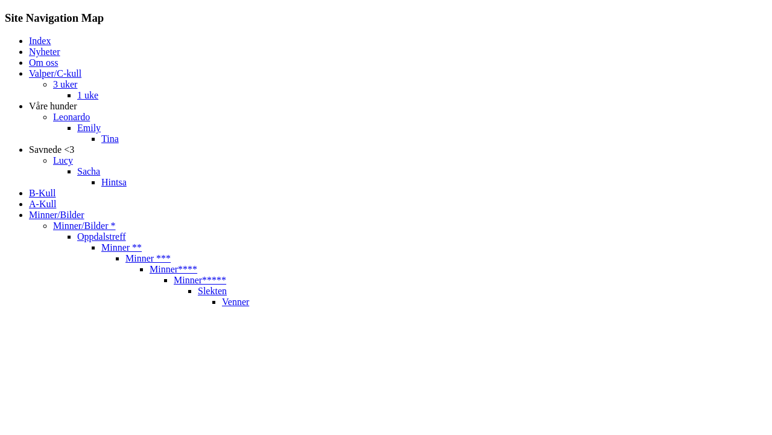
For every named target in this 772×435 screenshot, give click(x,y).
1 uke (87, 95)
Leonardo (71, 117)
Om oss (43, 62)
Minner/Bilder (56, 215)
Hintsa (114, 182)
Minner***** (200, 280)
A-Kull (42, 204)
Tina (110, 139)
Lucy (63, 160)
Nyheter (44, 52)
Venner (235, 302)
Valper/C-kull (55, 73)
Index (40, 41)
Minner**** (173, 269)
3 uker (65, 84)
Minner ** (121, 247)
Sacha (88, 171)
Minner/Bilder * (84, 226)
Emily (89, 128)
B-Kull (42, 193)
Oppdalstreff (101, 236)
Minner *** (148, 258)
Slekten (212, 291)
